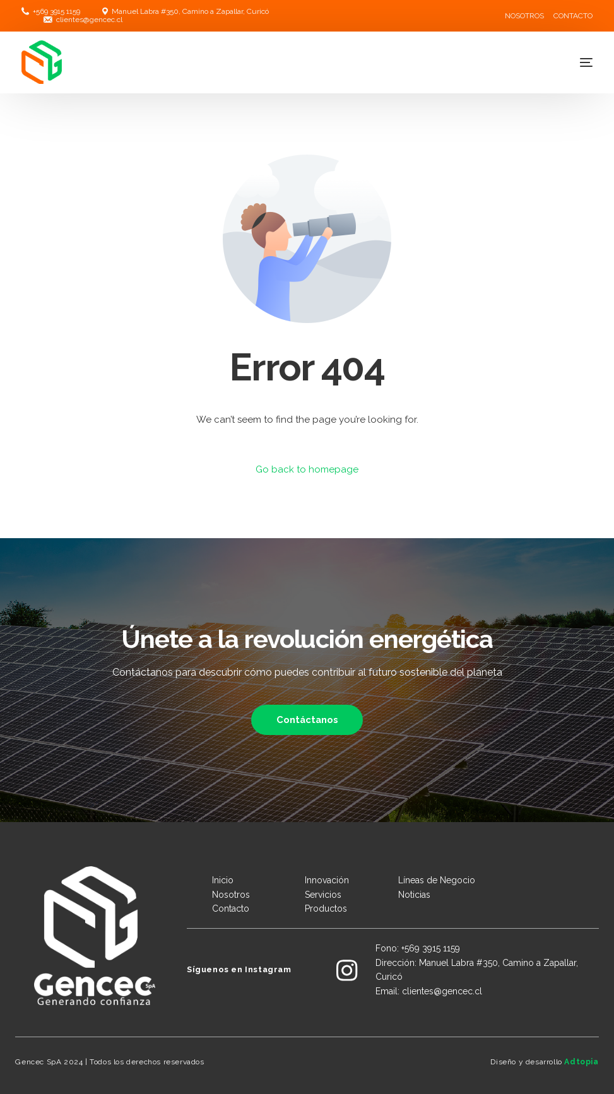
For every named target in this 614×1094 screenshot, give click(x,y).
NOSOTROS (524, 16)
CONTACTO (573, 16)
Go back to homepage (307, 469)
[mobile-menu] (570, 62)
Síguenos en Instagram (239, 969)
